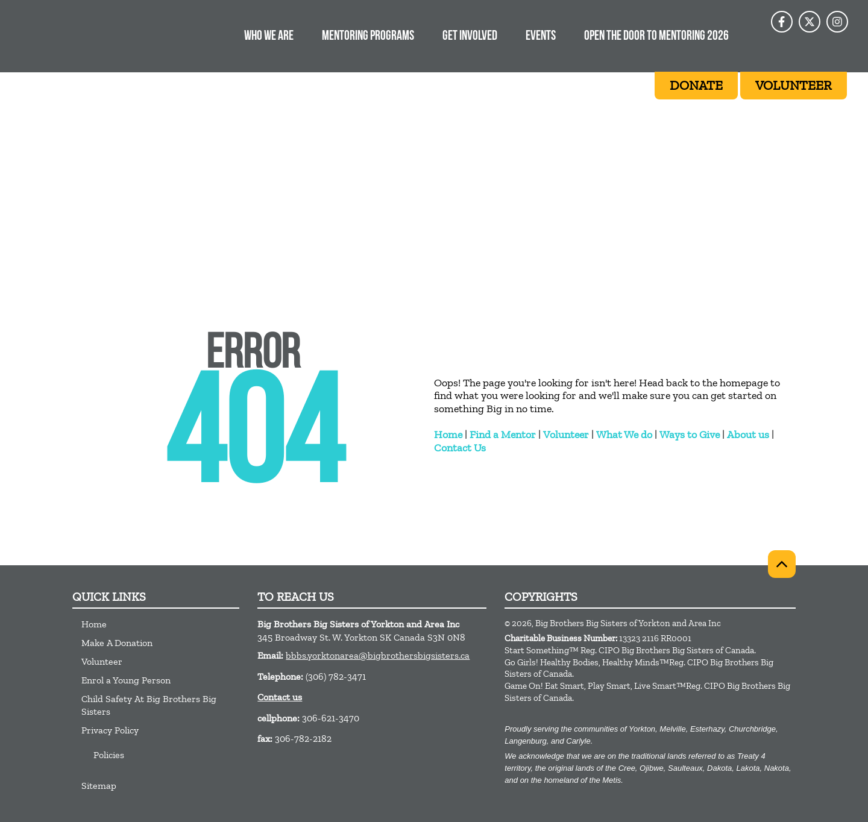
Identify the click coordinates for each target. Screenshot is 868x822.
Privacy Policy (110, 730)
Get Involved (469, 36)
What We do (624, 434)
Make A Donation (117, 642)
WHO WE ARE (269, 36)
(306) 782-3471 (336, 676)
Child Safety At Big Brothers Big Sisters (148, 705)
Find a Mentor (503, 434)
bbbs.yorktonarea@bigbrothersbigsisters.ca (378, 655)
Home (448, 434)
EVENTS (541, 36)
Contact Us (460, 447)
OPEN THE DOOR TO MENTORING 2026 (656, 36)
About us (748, 434)
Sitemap (98, 785)
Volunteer (566, 434)
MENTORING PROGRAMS (368, 36)
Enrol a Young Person (126, 680)
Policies (108, 755)
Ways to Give (689, 434)
